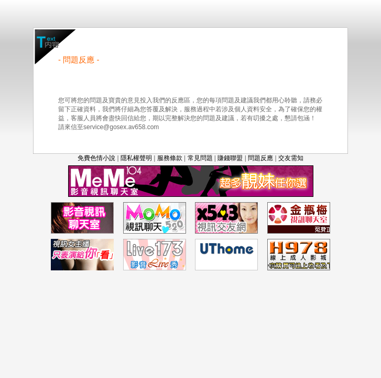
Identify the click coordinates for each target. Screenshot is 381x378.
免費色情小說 (96, 158)
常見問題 (200, 158)
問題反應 (260, 158)
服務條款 (169, 158)
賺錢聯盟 (230, 158)
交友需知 (290, 158)
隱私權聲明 (136, 158)
